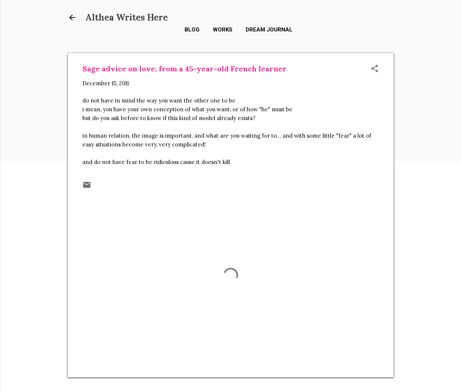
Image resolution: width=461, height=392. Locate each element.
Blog (192, 29)
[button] (374, 69)
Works (223, 29)
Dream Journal (269, 29)
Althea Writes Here (126, 17)
